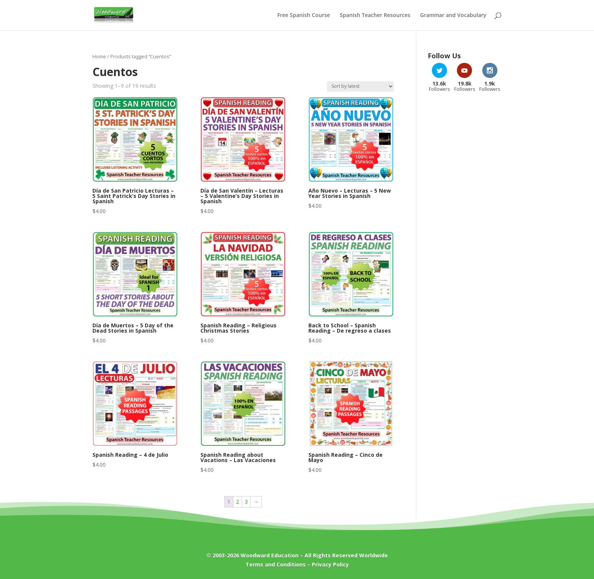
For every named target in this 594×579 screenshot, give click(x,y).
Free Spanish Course (303, 15)
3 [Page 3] (246, 501)
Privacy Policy (330, 564)
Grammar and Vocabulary (453, 15)
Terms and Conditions (275, 564)
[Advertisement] (465, 219)
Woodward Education (270, 555)
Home (99, 56)
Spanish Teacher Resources (375, 15)
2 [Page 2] (237, 501)
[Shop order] (360, 86)
